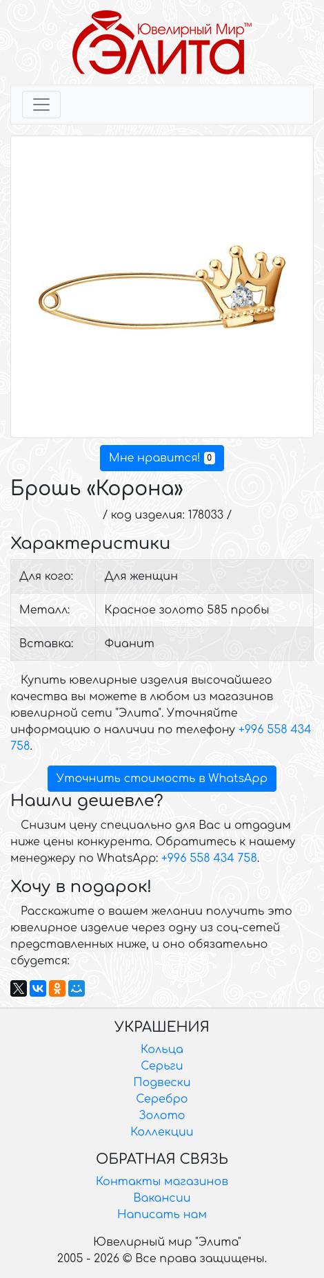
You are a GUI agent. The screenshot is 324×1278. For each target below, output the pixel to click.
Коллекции (161, 1132)
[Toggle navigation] (41, 104)
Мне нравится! (162, 458)
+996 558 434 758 (209, 858)
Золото (162, 1115)
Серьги (162, 1066)
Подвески (161, 1082)
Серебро (162, 1099)
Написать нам (162, 1215)
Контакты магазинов (162, 1182)
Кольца (162, 1049)
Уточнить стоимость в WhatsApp (162, 778)
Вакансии (161, 1198)
